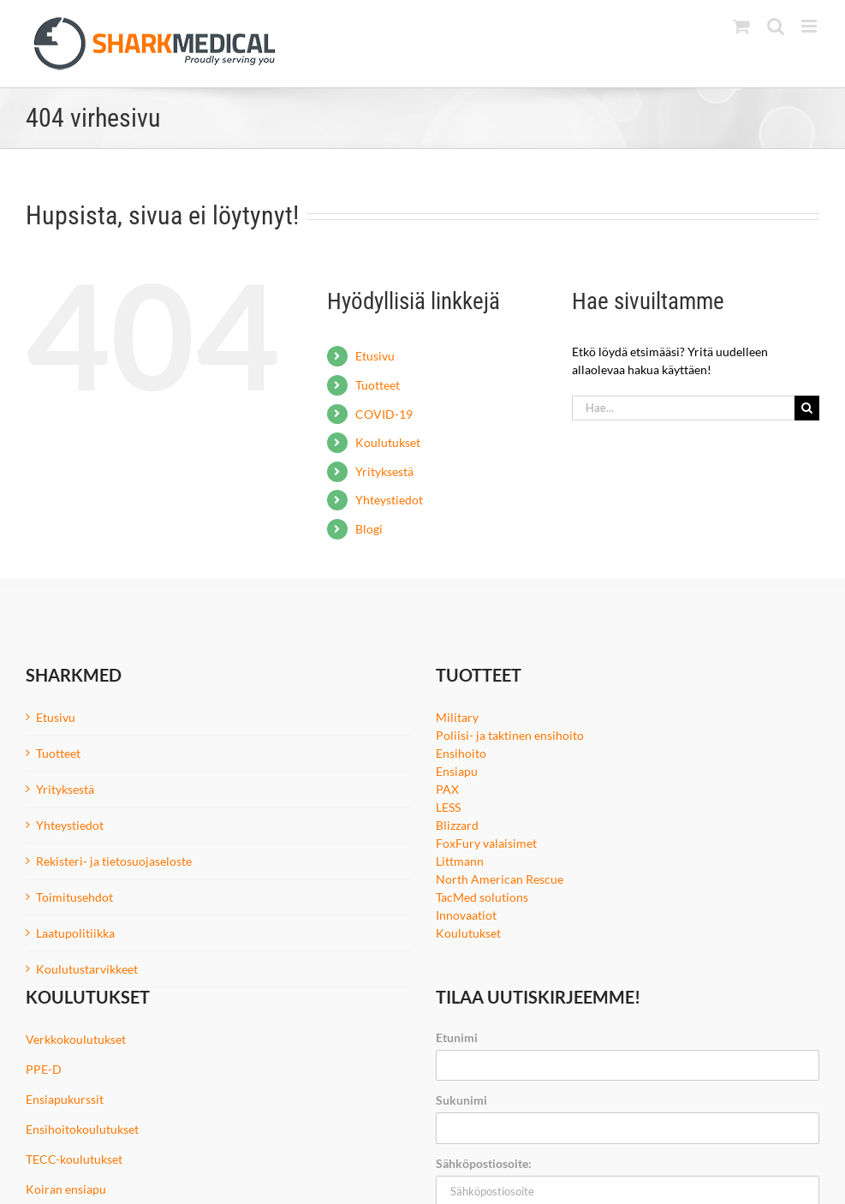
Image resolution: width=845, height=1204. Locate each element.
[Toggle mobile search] (775, 26)
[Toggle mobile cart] (741, 26)
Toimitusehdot (74, 897)
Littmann (460, 861)
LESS (448, 807)
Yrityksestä (384, 471)
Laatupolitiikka (75, 933)
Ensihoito (461, 753)
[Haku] (806, 408)
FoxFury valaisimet (486, 843)
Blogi (369, 529)
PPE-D (44, 1069)
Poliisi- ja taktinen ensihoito (510, 735)
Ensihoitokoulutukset (82, 1129)
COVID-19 (384, 414)
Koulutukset (387, 442)
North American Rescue (499, 879)
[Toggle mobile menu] (810, 26)
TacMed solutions (482, 897)
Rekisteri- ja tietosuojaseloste (114, 861)
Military (457, 717)
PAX (447, 789)
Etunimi (457, 1037)
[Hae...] (683, 408)
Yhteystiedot (389, 499)
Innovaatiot (466, 915)
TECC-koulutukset (74, 1159)
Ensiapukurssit (65, 1099)
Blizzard (457, 825)
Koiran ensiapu (66, 1189)
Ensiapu (457, 771)
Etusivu (375, 356)
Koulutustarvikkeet (87, 969)
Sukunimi (461, 1100)
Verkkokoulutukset (76, 1039)
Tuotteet (377, 385)
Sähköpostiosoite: (484, 1163)
